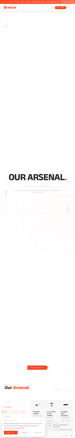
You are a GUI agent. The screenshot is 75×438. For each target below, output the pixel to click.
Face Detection (37, 423)
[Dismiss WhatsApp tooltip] (72, 421)
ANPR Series (36, 418)
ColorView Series (37, 421)
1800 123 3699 (67, 2)
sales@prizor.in (52, 2)
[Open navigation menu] (69, 8)
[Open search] (52, 8)
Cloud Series (50, 420)
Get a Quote (60, 7)
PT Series (50, 425)
